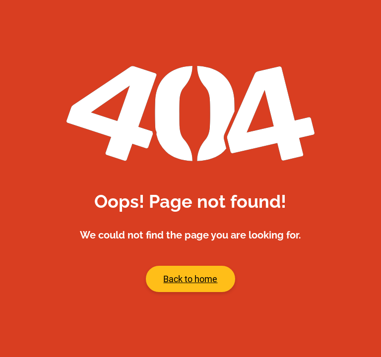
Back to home (190, 279)
